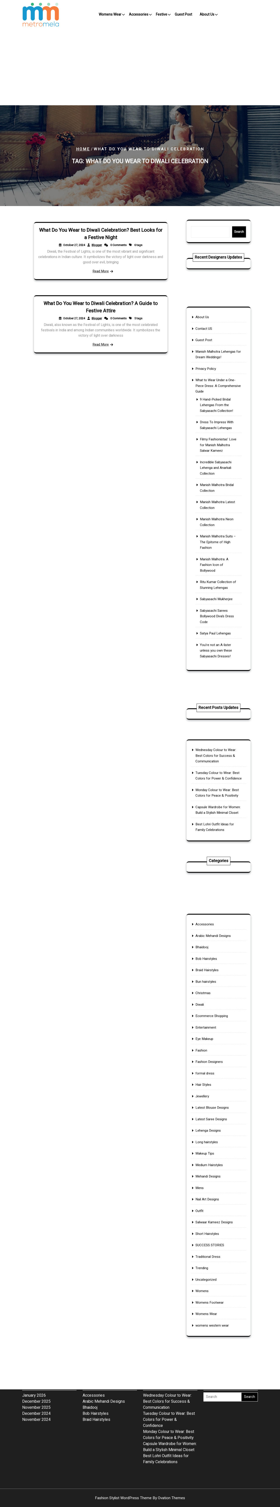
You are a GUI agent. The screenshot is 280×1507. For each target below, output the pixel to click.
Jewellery (207, 1104)
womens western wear (214, 1269)
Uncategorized (209, 1236)
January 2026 (34, 1364)
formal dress (209, 1088)
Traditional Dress (211, 1220)
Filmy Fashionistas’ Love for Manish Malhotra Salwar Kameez (218, 457)
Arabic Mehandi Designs (214, 989)
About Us (207, 14)
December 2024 (36, 1382)
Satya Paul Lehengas (216, 592)
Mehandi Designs (211, 1162)
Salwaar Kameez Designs (215, 1195)
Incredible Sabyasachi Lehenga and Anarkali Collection (216, 473)
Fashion (206, 1071)
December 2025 (36, 1370)
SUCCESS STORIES (212, 1211)
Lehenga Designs (211, 1129)
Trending (206, 1228)
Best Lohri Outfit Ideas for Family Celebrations (216, 817)
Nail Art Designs (210, 1178)
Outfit (205, 1187)
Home (83, 149)
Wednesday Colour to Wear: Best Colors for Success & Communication (216, 765)
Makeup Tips (208, 1145)
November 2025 (36, 1376)
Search (233, 231)
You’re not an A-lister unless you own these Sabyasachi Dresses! (216, 605)
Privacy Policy (209, 402)
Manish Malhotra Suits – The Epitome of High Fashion (218, 527)
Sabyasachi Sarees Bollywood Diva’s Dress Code (217, 580)
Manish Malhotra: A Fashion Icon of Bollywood (215, 543)
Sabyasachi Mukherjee (217, 568)
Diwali (205, 1038)
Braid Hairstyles (210, 1013)
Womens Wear (110, 14)
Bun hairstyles (209, 1022)
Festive (161, 14)
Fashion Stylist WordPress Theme (140, 1498)
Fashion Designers (212, 1079)
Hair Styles (207, 1096)
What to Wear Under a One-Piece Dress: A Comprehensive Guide (218, 414)
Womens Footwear (212, 1253)
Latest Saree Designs (213, 1121)
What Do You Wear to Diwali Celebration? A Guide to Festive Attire (101, 312)
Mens (205, 1170)
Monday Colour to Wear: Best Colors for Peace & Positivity (217, 792)
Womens (207, 1244)
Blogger (97, 246)
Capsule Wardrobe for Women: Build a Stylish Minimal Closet (218, 804)
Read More (101, 265)
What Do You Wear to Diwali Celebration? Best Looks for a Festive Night (100, 238)
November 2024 (36, 1388)
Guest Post (183, 14)
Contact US (208, 373)
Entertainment (209, 1055)
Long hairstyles (210, 1137)
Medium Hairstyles (212, 1154)
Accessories (138, 14)
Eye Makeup (208, 1063)
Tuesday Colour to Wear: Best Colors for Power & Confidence (218, 780)
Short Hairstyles (210, 1203)
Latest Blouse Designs (214, 1112)
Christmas (207, 1030)
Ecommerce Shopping (213, 1046)
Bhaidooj (206, 997)
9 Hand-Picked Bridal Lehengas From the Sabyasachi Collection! (217, 428)
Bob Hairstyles (210, 1005)
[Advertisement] (140, 67)
